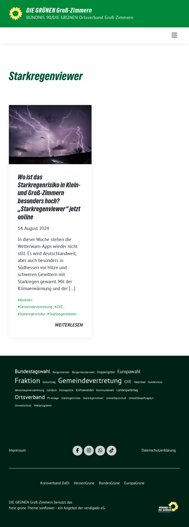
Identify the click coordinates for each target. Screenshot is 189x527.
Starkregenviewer (63, 314)
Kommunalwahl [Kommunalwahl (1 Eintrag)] (105, 390)
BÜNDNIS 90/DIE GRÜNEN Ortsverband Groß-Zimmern (79, 17)
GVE (59, 306)
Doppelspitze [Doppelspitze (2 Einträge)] (106, 372)
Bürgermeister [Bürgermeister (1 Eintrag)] (61, 372)
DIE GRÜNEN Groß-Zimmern (59, 10)
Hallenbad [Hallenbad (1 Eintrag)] (139, 382)
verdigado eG (94, 508)
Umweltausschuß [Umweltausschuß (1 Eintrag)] (116, 398)
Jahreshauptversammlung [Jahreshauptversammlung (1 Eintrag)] (29, 390)
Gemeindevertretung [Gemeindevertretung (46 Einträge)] (90, 380)
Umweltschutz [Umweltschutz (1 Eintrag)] (23, 405)
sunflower (47, 508)
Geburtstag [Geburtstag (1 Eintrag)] (49, 382)
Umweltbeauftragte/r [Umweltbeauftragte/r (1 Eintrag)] (141, 398)
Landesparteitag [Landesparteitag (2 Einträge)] (127, 390)
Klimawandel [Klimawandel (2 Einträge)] (85, 390)
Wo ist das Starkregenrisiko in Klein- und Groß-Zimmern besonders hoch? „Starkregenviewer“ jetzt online (49, 197)
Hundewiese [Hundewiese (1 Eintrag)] (155, 382)
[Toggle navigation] (174, 35)
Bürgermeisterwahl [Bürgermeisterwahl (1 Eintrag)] (83, 372)
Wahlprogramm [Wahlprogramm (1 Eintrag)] (43, 405)
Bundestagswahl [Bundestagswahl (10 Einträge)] (32, 371)
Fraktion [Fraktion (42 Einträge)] (27, 380)
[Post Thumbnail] (50, 134)
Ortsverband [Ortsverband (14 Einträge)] (30, 397)
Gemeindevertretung (36, 306)
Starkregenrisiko (32, 314)
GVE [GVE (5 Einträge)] (127, 381)
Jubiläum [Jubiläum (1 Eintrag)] (52, 390)
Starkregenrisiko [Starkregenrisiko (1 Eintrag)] (70, 398)
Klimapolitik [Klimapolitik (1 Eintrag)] (66, 390)
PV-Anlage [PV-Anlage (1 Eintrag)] (53, 398)
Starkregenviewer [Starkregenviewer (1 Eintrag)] (93, 398)
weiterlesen (69, 325)
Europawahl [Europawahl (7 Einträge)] (129, 371)
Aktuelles (25, 300)
